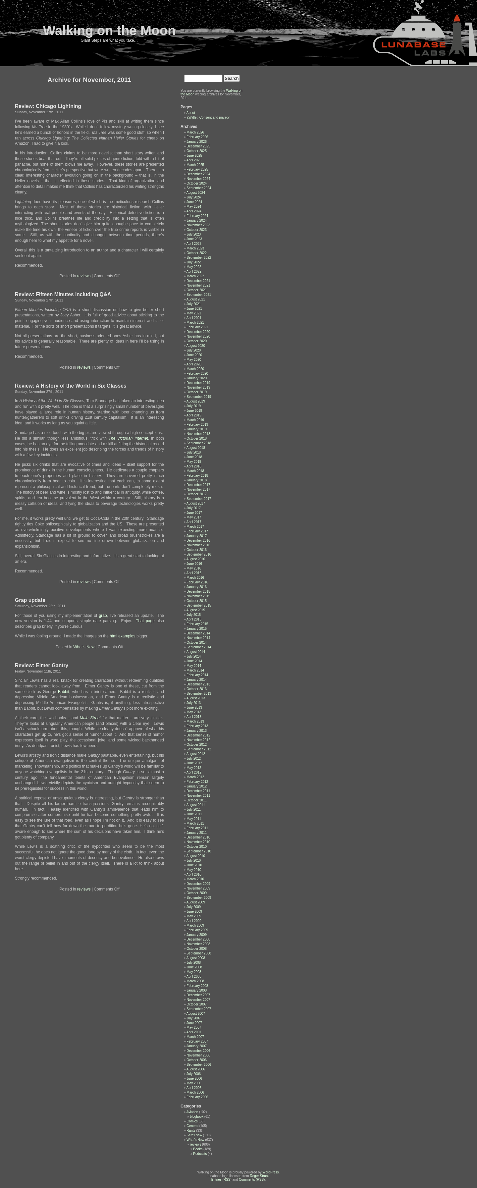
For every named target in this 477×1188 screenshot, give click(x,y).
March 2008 (195, 981)
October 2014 (196, 642)
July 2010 (193, 860)
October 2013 (196, 689)
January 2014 (196, 679)
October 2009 (196, 893)
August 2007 (195, 1013)
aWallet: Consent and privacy (208, 117)
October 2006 (196, 1060)
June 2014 (194, 661)
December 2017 (198, 485)
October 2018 (196, 438)
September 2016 (198, 554)
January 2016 (196, 587)
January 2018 (196, 480)
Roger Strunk (259, 1176)
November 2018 (198, 434)
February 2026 (197, 137)
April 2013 (193, 717)
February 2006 (197, 1097)
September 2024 (198, 188)
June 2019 (194, 410)
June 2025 (194, 155)
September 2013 (198, 693)
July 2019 (193, 406)
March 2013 (195, 721)
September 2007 (198, 1009)
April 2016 (193, 573)
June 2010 (194, 865)
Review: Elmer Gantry (41, 665)
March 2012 (195, 777)
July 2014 (193, 656)
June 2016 (194, 564)
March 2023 (195, 248)
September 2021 (198, 295)
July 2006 (193, 1074)
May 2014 (193, 666)
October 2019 (196, 392)
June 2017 (194, 512)
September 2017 (198, 499)
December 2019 (198, 383)
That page (146, 621)
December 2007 (198, 995)
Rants (190, 1130)
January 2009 (196, 935)
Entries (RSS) (221, 1179)
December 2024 (198, 174)
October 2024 (196, 183)
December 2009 (198, 884)
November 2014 (198, 638)
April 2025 (193, 160)
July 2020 (193, 350)
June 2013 (194, 707)
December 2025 (198, 146)
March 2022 (195, 276)
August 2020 (195, 346)
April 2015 (193, 619)
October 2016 (196, 550)
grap (103, 615)
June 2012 (194, 763)
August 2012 (195, 754)
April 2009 (193, 921)
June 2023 (194, 239)
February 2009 (197, 930)
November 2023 (198, 225)
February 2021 (197, 327)
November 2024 (198, 179)
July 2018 (193, 452)
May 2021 (193, 313)
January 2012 (196, 786)
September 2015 (198, 605)
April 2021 (193, 318)
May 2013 (193, 712)
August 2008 (195, 958)
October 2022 (196, 253)
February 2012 (197, 781)
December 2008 (198, 939)
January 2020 (196, 378)
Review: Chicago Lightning (48, 106)
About (190, 113)
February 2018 (197, 475)
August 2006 (195, 1069)
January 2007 (196, 1046)
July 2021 (193, 304)
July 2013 (193, 703)
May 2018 (193, 461)
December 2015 (198, 591)
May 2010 (193, 870)
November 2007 (198, 999)
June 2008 (194, 967)
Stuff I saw (194, 1135)
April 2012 (193, 772)
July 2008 (193, 962)
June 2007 (194, 1023)
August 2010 (195, 856)
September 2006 (198, 1064)
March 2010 (195, 879)
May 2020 (193, 359)
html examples (122, 636)
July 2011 (193, 809)
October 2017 (196, 494)
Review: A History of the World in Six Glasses (71, 386)
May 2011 (193, 819)
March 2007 (195, 1037)
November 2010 (198, 842)
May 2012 (193, 768)
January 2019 (196, 429)
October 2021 (196, 290)
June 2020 (194, 355)
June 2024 (194, 202)
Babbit (63, 691)
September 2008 (198, 953)
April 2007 (193, 1032)
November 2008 (198, 944)
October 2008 (196, 948)
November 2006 (198, 1055)
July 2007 (193, 1018)
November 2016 (198, 545)
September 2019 (198, 397)
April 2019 (193, 415)
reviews (84, 276)
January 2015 (196, 628)
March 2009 (195, 925)
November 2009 (198, 888)
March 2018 (195, 471)
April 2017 (193, 522)
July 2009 (193, 907)
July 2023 (193, 234)
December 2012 (198, 735)
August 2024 (195, 192)
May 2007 (193, 1027)
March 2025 (195, 165)
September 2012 (198, 749)
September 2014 (198, 647)
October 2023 (196, 230)
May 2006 (193, 1083)
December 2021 (198, 281)
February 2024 (197, 216)
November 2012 (198, 740)
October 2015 (196, 601)
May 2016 (193, 568)
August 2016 (195, 559)
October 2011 (196, 800)
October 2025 (196, 151)
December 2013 (198, 684)
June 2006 (194, 1078)
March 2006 (195, 1092)
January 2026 (196, 141)
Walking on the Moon (109, 30)
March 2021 (195, 322)
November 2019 (198, 387)
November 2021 (198, 285)
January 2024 (196, 220)
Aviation (192, 1112)
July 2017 (193, 508)
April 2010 (193, 874)
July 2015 (193, 615)
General (192, 1126)
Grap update (30, 600)
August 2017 (195, 503)
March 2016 (195, 577)
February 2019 (197, 424)
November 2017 (198, 489)
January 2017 (196, 536)
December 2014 (198, 633)
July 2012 (193, 758)
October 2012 (196, 744)
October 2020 (196, 341)
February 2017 (197, 531)
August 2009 (195, 902)
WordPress (270, 1172)
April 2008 (193, 976)
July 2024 (193, 197)
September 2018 (198, 443)
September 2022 (198, 257)
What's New (83, 647)
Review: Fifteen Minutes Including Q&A (63, 294)
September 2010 (198, 851)
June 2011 (194, 814)
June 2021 (194, 308)
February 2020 (197, 373)
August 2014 (195, 652)
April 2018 (193, 466)
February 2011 (197, 828)
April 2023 (193, 243)
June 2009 (194, 911)
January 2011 (196, 833)
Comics (191, 1121)
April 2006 (193, 1088)
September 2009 (198, 897)
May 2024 (193, 206)
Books (197, 1149)
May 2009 (193, 916)
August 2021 (195, 299)
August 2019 (195, 401)
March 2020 (195, 369)
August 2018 (195, 448)
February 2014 (197, 675)
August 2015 (195, 610)
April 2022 (193, 271)
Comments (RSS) (252, 1179)
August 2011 (195, 805)
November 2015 (198, 596)
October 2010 (196, 846)
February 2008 (197, 986)
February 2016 (197, 582)
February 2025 (197, 169)
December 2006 (198, 1051)
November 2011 (198, 795)
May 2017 (193, 517)
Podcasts (200, 1154)
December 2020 (198, 332)
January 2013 (196, 730)
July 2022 (193, 262)
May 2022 (193, 267)
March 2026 (195, 132)
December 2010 (198, 837)
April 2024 (193, 211)
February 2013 (197, 726)
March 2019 (195, 420)
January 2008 (196, 990)
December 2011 (198, 791)
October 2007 (196, 1004)
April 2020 (193, 364)
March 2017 (195, 526)
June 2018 (194, 457)
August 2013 (195, 698)
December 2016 (198, 540)
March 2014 (195, 670)
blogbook (196, 1116)
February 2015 (197, 624)
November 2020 (198, 336)
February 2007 (197, 1041)
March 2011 (195, 823)
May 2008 (193, 972)
